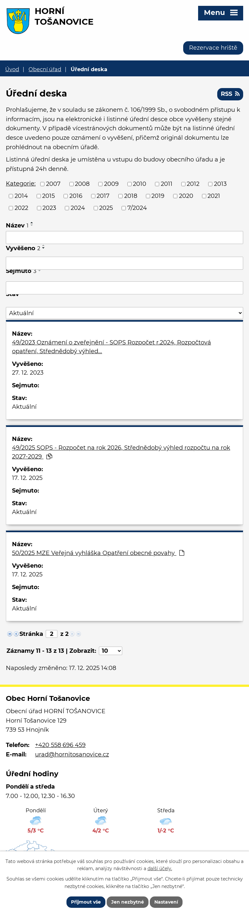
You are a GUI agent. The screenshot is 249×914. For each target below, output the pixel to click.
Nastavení (166, 902)
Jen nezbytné (127, 902)
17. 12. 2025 (27, 478)
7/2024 (137, 208)
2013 (220, 183)
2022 (21, 208)
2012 (193, 183)
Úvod (12, 69)
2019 (157, 196)
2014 (21, 196)
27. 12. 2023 (27, 372)
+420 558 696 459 (60, 745)
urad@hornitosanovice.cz (72, 754)
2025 (106, 208)
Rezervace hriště (213, 47)
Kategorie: (21, 183)
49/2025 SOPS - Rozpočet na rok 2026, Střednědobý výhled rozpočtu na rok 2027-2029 (121, 452)
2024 (78, 208)
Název (17, 225)
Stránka (31, 633)
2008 (82, 183)
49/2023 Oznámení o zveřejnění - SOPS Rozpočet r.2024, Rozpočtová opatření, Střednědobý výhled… (111, 347)
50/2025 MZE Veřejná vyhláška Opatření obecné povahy (98, 553)
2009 (111, 183)
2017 (103, 196)
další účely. (160, 869)
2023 (49, 208)
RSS (230, 93)
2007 (53, 183)
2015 (48, 196)
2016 (75, 196)
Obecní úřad (45, 69)
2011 (166, 183)
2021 (214, 196)
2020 (186, 196)
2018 (130, 196)
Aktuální (24, 406)
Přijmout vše (86, 902)
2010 (139, 183)
